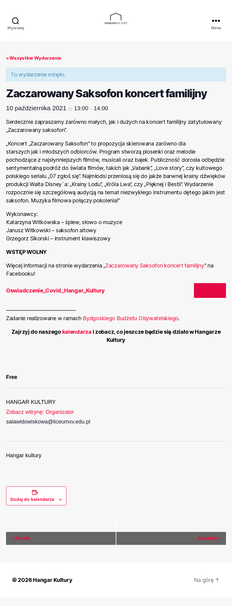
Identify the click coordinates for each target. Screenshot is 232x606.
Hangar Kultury (52, 589)
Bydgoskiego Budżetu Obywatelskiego (131, 327)
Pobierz (210, 299)
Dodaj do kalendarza (32, 508)
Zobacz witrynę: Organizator (40, 421)
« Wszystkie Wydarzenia (33, 67)
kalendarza (77, 341)
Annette (209, 547)
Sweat (21, 547)
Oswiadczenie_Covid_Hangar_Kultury (55, 299)
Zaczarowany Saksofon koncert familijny (155, 274)
